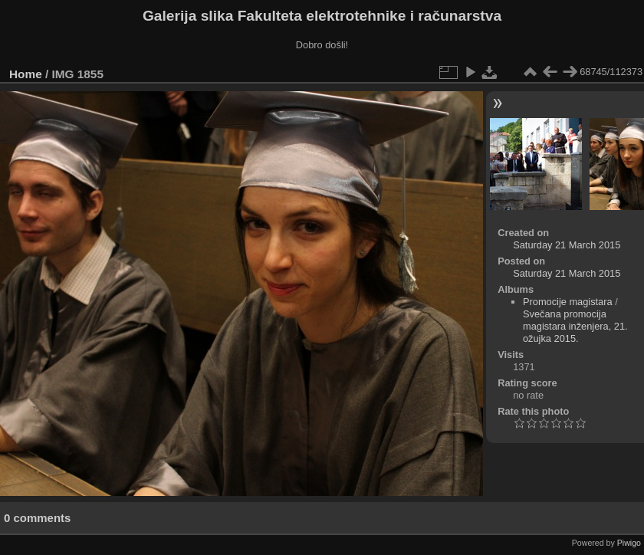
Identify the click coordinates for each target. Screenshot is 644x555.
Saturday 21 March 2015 (566, 245)
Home (25, 73)
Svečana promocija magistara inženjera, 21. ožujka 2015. (575, 326)
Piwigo (629, 542)
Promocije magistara (568, 301)
